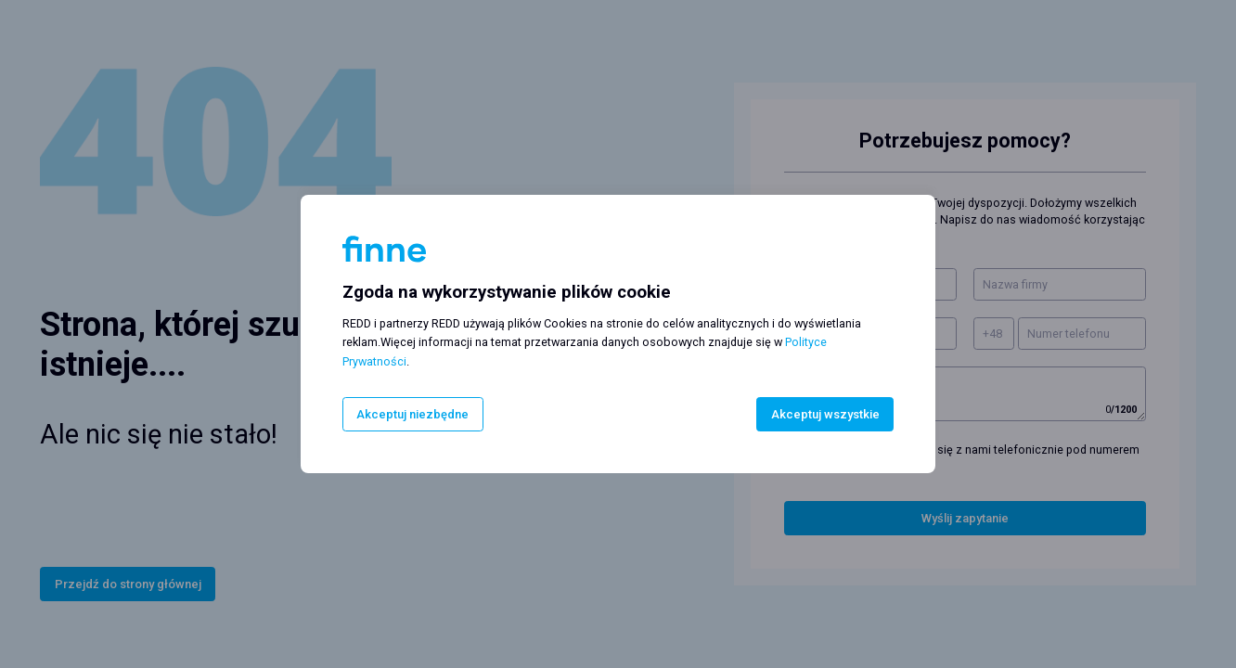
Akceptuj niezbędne (412, 414)
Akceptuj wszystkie (825, 414)
